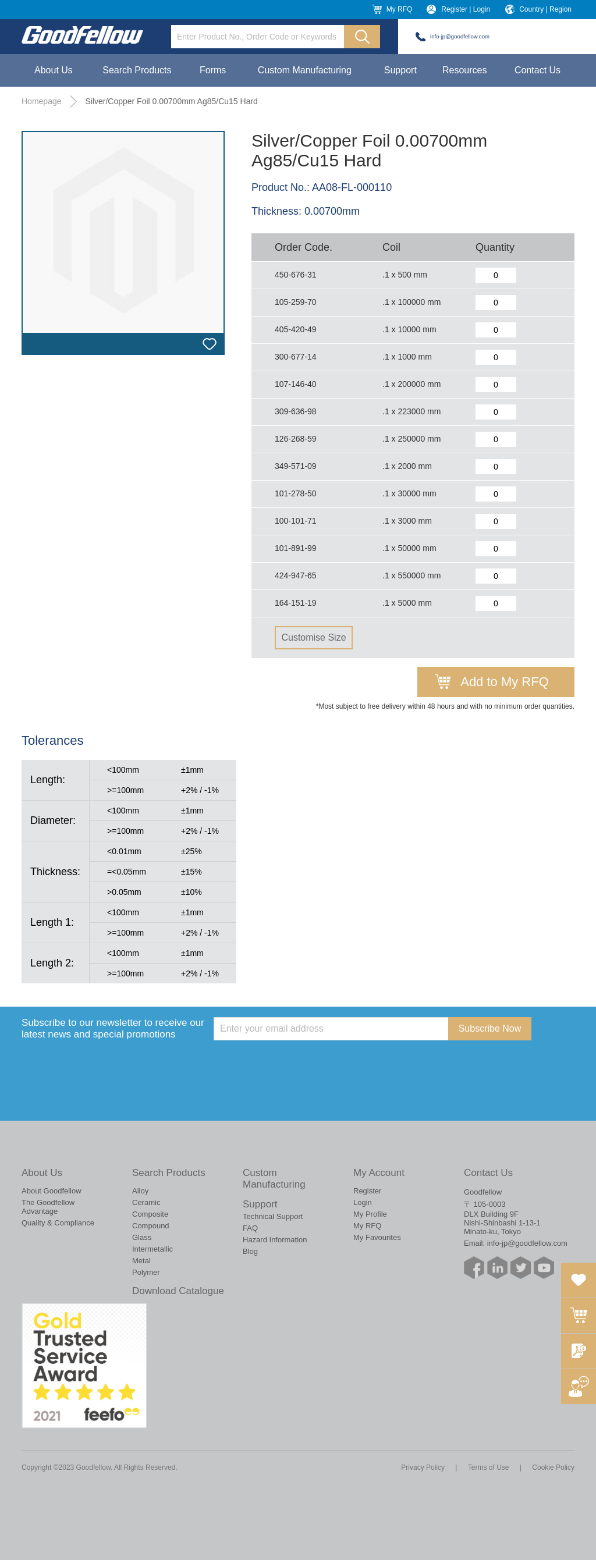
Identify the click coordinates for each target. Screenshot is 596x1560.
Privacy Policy (423, 1467)
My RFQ (399, 9)
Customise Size (313, 637)
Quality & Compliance (58, 1222)
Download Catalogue (178, 1290)
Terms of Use (488, 1467)
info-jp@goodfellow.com (459, 36)
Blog (250, 1251)
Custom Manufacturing (305, 70)
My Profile (370, 1214)
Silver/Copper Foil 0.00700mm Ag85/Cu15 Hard (171, 101)
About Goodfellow (51, 1190)
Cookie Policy (553, 1467)
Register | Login (465, 9)
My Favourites (377, 1237)
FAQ (250, 1228)
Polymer (146, 1272)
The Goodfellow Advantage (48, 1207)
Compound (150, 1225)
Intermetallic (152, 1249)
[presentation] (302, 1063)
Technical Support (273, 1216)
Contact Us (537, 70)
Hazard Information (275, 1239)
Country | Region (545, 9)
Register (367, 1190)
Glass (141, 1237)
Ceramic (146, 1202)
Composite (150, 1214)
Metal (141, 1260)
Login (362, 1202)
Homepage (42, 101)
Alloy (140, 1190)
